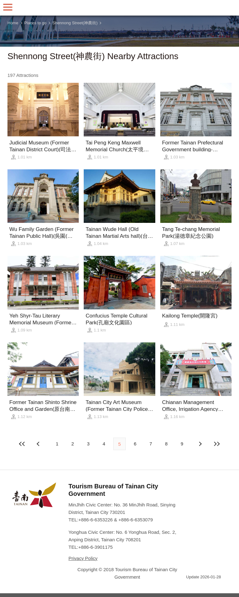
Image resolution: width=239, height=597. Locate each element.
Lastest (217, 444)
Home (12, 23)
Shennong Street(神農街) (74, 23)
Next (39, 444)
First (22, 444)
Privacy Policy (82, 558)
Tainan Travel (119, 8)
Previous (200, 444)
